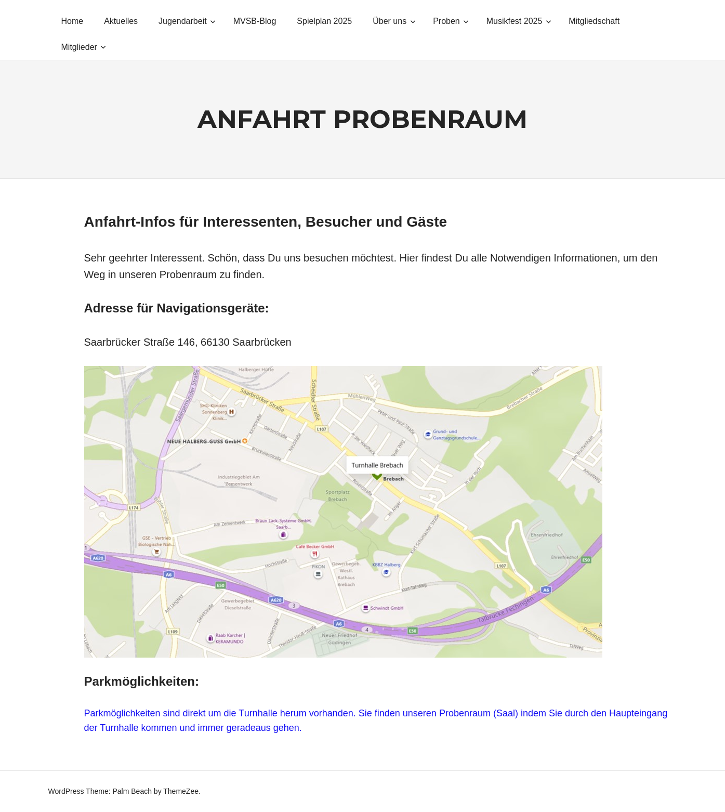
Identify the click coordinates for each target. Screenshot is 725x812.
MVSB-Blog (254, 21)
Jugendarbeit (187, 21)
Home (72, 21)
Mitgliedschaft (594, 21)
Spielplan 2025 (324, 21)
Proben (451, 21)
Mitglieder (84, 47)
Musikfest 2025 (518, 21)
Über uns (394, 21)
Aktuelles (121, 21)
